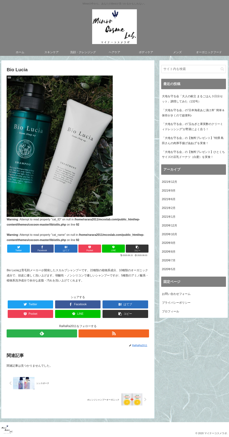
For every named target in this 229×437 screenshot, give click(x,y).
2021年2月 (169, 207)
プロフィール (170, 311)
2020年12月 (169, 225)
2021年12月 (169, 181)
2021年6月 (169, 199)
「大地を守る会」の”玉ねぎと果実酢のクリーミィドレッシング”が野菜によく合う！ (192, 126)
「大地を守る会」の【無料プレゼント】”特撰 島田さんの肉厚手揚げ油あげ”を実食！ (193, 140)
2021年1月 (169, 216)
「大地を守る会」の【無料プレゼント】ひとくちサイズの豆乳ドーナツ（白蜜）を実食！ (193, 154)
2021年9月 (169, 190)
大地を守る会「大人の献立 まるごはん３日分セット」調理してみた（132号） (192, 99)
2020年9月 (169, 242)
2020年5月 (169, 269)
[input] (193, 69)
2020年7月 (169, 260)
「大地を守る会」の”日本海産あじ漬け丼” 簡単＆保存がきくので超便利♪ (193, 113)
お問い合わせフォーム (176, 293)
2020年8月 (169, 251)
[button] (222, 69)
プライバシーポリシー (176, 302)
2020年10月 (169, 234)
